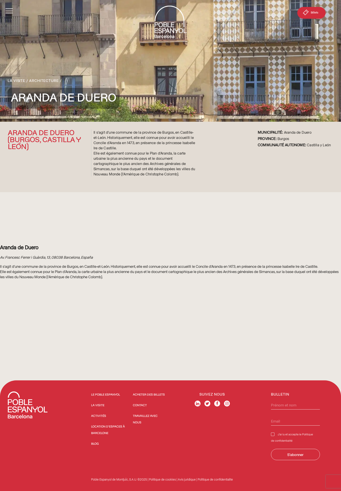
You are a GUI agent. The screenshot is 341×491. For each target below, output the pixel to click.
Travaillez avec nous (145, 419)
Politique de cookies (162, 479)
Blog (95, 443)
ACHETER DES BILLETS (149, 394)
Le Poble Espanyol (105, 394)
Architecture (44, 80)
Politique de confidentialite (215, 479)
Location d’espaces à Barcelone (108, 430)
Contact (140, 405)
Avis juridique (187, 479)
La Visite (16, 80)
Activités (98, 416)
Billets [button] (310, 13)
